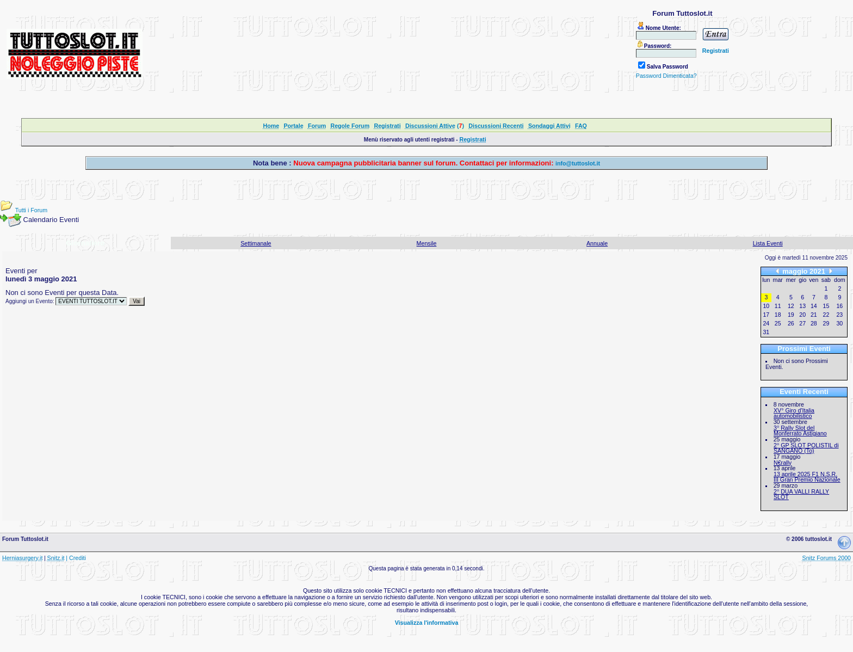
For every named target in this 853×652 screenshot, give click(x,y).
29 (826, 323)
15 (826, 306)
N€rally (783, 462)
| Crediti (76, 558)
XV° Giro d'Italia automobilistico (794, 413)
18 (778, 314)
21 (814, 314)
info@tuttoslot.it (577, 163)
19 (791, 314)
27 (802, 323)
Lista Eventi (768, 243)
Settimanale (255, 243)
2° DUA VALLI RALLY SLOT (801, 494)
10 (766, 306)
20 (802, 314)
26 (791, 323)
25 (778, 323)
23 (839, 314)
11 (778, 306)
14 (814, 306)
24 (766, 323)
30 (839, 323)
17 (766, 314)
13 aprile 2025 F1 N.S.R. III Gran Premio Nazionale (807, 477)
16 (839, 306)
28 (814, 323)
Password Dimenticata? (666, 75)
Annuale (597, 243)
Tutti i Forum (31, 210)
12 (791, 306)
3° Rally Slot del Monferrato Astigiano (800, 431)
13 (802, 306)
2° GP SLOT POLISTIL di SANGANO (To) (806, 448)
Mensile (427, 243)
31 (766, 332)
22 (826, 314)
